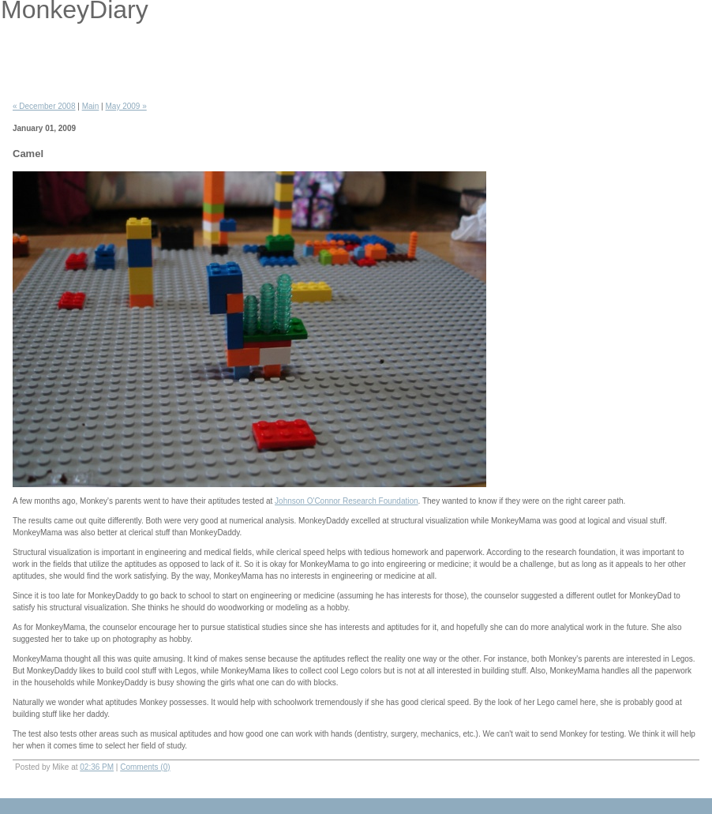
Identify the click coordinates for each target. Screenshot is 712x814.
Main (90, 106)
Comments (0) (145, 767)
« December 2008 (44, 106)
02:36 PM (97, 767)
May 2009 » (126, 106)
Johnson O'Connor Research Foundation (346, 501)
